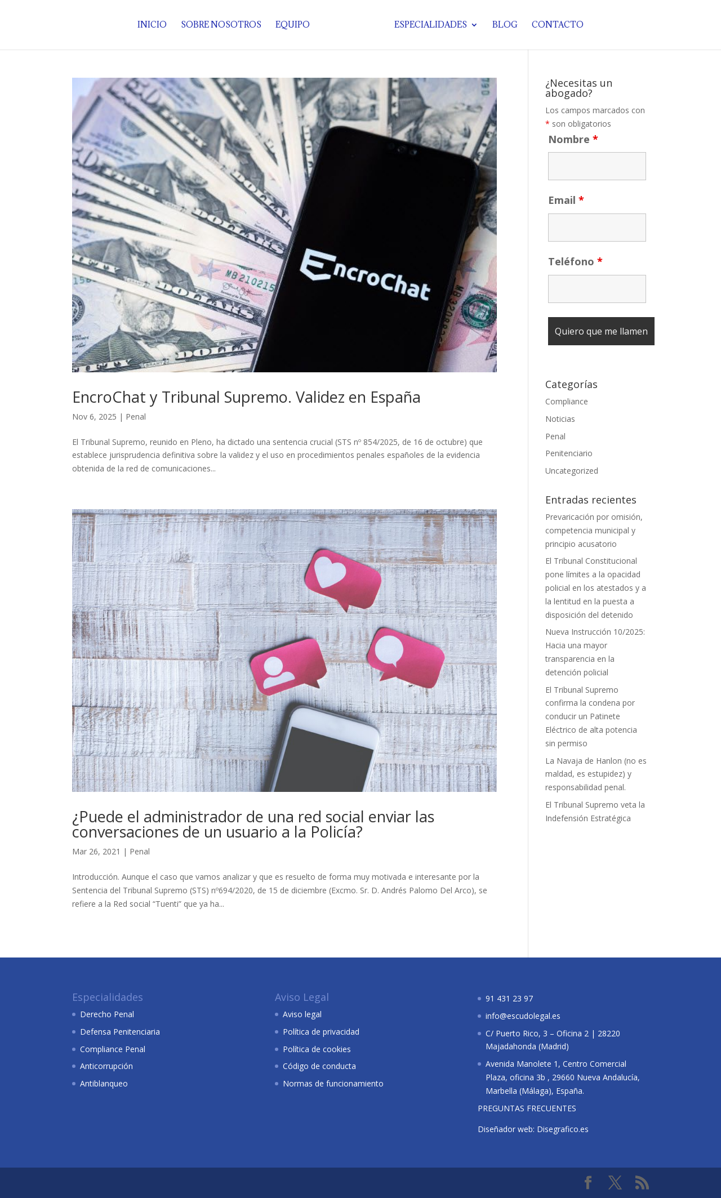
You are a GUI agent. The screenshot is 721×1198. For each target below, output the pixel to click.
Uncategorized (571, 470)
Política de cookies (317, 1049)
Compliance (566, 401)
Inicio (154, 25)
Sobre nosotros (223, 25)
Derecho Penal (107, 1014)
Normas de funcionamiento (333, 1083)
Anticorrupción (106, 1066)
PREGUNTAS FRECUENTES (527, 1108)
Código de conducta (319, 1066)
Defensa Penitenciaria (120, 1031)
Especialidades (428, 25)
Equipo (295, 25)
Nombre (573, 139)
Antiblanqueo (104, 1083)
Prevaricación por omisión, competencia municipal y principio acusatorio (594, 530)
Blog (502, 25)
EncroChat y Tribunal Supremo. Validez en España (246, 396)
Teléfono (575, 261)
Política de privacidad (321, 1031)
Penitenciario (569, 453)
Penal (136, 416)
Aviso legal (302, 1014)
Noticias (560, 418)
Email (566, 200)
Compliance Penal (112, 1049)
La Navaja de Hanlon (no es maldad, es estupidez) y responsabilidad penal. (596, 774)
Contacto (555, 25)
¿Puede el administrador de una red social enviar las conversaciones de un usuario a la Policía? (253, 824)
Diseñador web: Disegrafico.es (533, 1129)
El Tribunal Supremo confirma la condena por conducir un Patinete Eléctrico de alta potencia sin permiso (591, 716)
